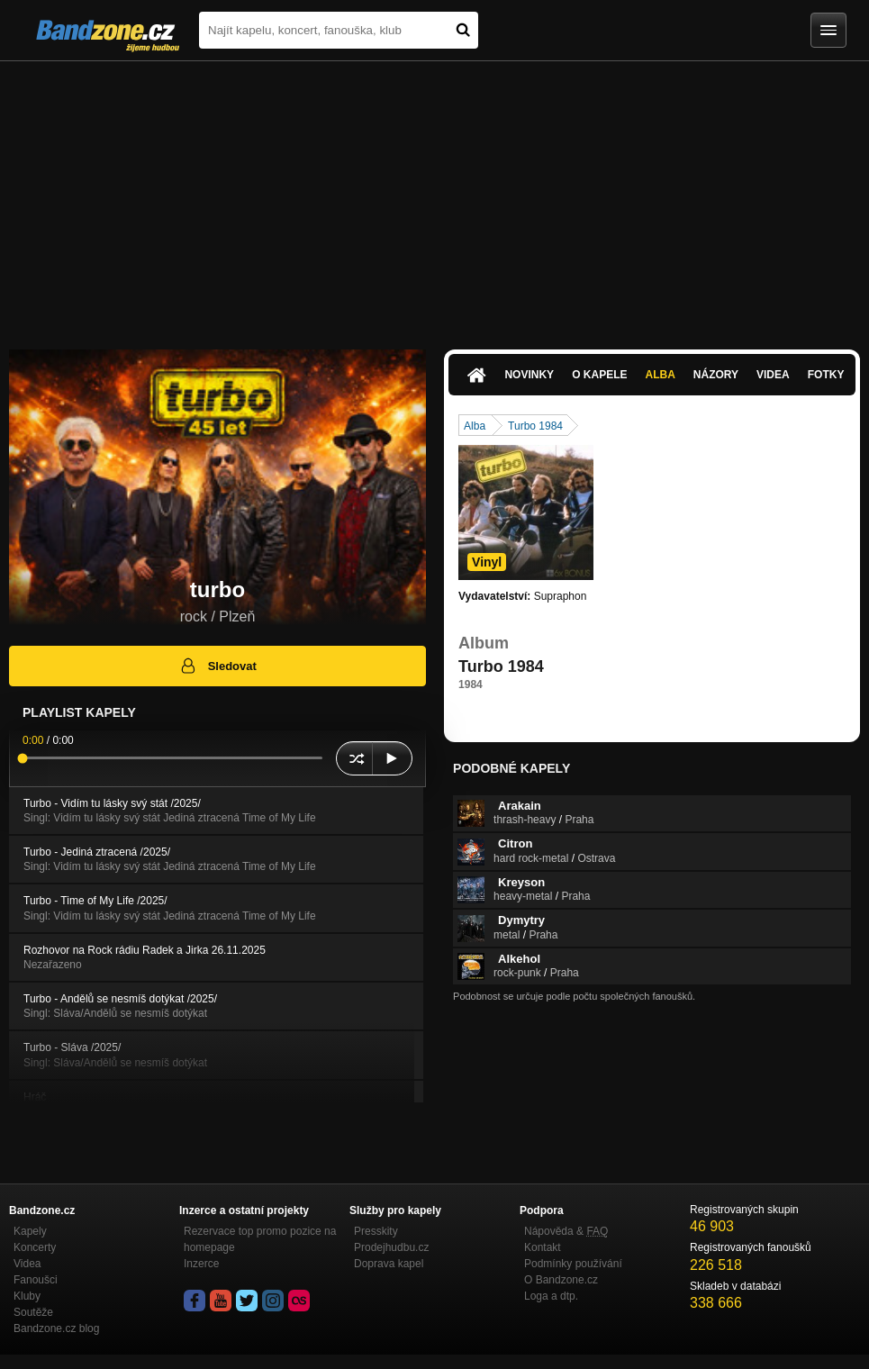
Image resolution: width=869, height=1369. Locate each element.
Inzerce (201, 1263)
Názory (715, 374)
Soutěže (33, 1312)
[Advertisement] (434, 196)
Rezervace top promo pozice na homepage (260, 1239)
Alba (659, 374)
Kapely (30, 1231)
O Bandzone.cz (561, 1280)
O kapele (599, 374)
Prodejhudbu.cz (391, 1247)
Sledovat (217, 665)
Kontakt (542, 1247)
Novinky (529, 374)
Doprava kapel (388, 1263)
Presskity (376, 1231)
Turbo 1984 (535, 426)
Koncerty (35, 1247)
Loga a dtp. (551, 1296)
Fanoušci (36, 1280)
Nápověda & (566, 1231)
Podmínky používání (573, 1263)
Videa (773, 374)
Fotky (826, 374)
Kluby (27, 1296)
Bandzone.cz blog (56, 1328)
